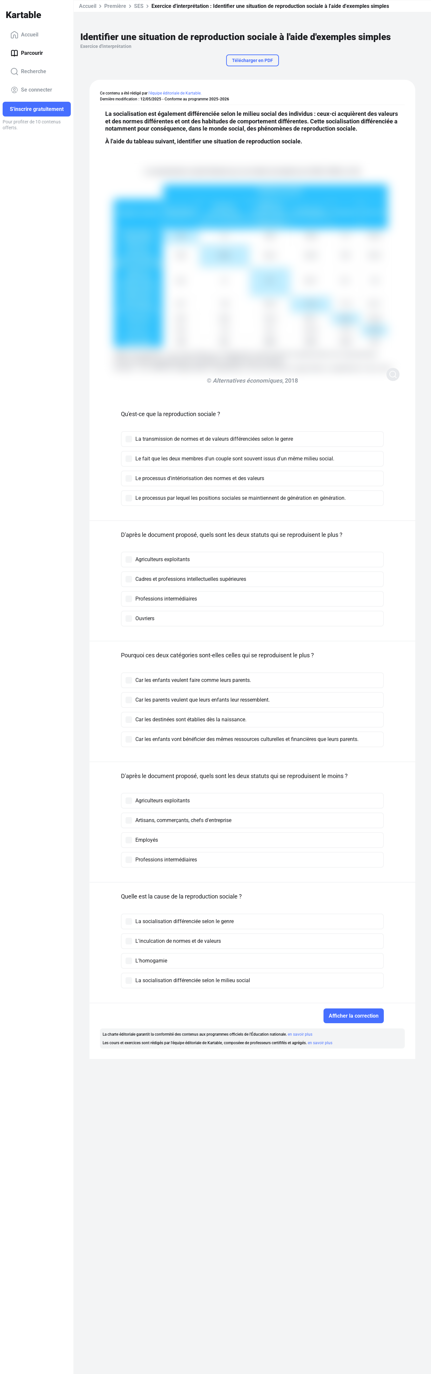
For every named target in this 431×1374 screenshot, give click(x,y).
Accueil (24, 35)
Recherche (28, 71)
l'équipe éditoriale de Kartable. (175, 93)
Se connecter (31, 90)
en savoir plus (300, 1034)
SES (139, 6)
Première (115, 6)
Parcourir (26, 53)
